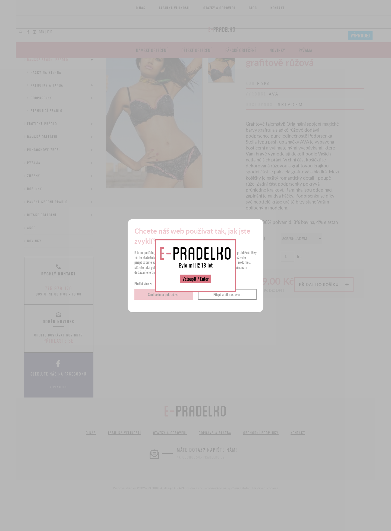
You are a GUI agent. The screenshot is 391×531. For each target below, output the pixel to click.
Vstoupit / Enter (195, 278)
